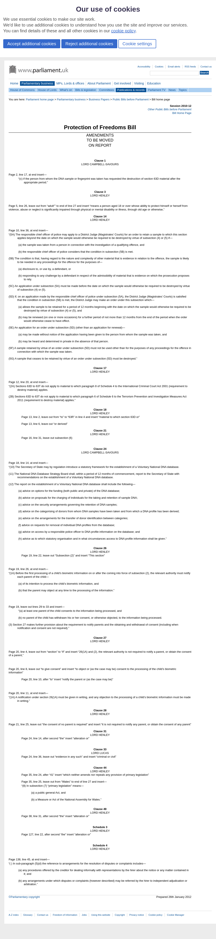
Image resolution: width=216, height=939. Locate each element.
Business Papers (99, 99)
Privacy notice (136, 915)
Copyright (120, 915)
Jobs (84, 915)
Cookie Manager (175, 915)
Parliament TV (156, 90)
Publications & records (131, 90)
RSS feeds (190, 66)
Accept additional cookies (31, 43)
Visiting (139, 83)
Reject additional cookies (89, 43)
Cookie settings (137, 43)
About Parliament (99, 83)
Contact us (206, 66)
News (172, 90)
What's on (66, 90)
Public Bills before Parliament (131, 99)
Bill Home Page (181, 113)
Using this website (100, 915)
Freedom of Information (65, 915)
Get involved (122, 83)
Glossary (28, 915)
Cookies (159, 66)
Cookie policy (155, 915)
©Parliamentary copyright (24, 897)
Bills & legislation (85, 90)
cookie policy (123, 30)
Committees (106, 90)
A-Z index (14, 915)
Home (14, 83)
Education (154, 83)
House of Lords (47, 90)
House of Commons (22, 90)
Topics (183, 90)
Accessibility (144, 66)
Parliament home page (40, 99)
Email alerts (174, 66)
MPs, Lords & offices (70, 83)
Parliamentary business (37, 83)
